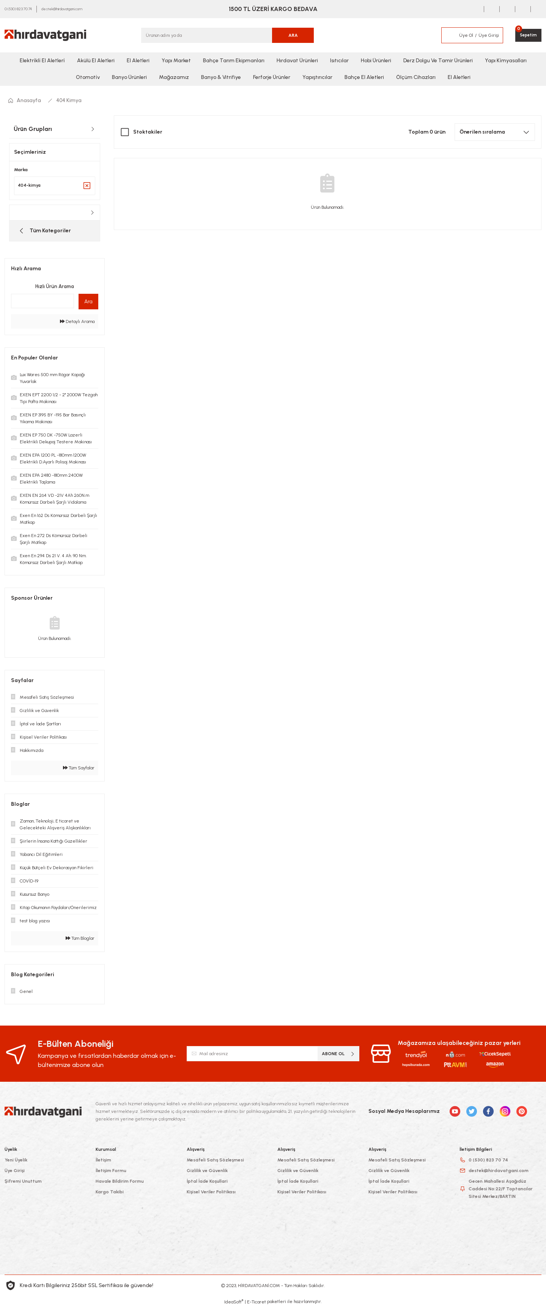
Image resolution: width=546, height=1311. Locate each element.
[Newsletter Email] (273, 1057)
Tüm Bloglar (80, 942)
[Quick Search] (42, 305)
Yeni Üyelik (16, 1163)
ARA (293, 35)
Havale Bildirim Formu (120, 1185)
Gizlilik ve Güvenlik (207, 1174)
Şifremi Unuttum (23, 1185)
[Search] (227, 35)
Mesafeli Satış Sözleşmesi (215, 1163)
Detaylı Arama (77, 325)
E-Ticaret (256, 1305)
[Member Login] (448, 35)
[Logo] (45, 35)
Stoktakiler (147, 132)
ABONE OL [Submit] (339, 1057)
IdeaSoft (233, 1305)
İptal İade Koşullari (207, 1185)
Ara (88, 305)
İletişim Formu (111, 1174)
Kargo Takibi (110, 1195)
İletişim (103, 1163)
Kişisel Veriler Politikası (211, 1195)
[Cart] (527, 35)
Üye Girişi (15, 1174)
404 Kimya (69, 100)
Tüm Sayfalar (78, 771)
